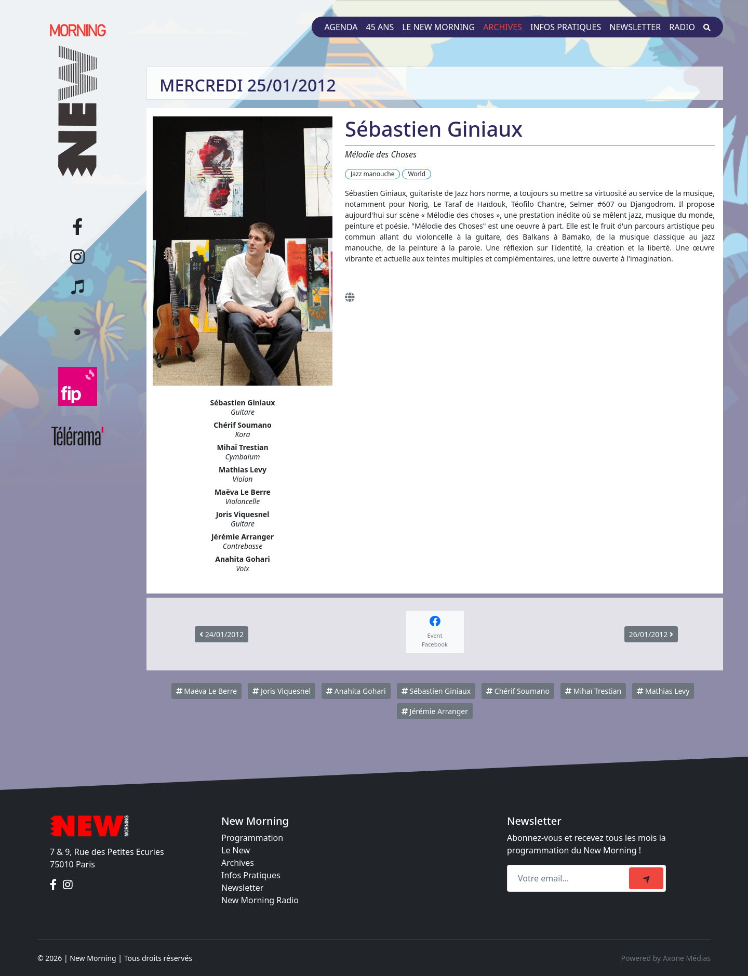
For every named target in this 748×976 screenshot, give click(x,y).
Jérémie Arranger (435, 711)
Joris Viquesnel (281, 691)
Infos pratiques (565, 27)
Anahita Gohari (355, 691)
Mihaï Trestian (593, 691)
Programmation (252, 837)
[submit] (646, 878)
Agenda (340, 27)
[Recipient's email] (570, 878)
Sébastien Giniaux (436, 691)
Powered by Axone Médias (666, 958)
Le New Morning (438, 27)
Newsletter (635, 27)
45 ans (380, 27)
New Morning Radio (260, 900)
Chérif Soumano (518, 691)
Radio (682, 27)
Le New (235, 850)
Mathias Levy (663, 691)
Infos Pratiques (250, 875)
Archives (502, 27)
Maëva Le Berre (206, 691)
